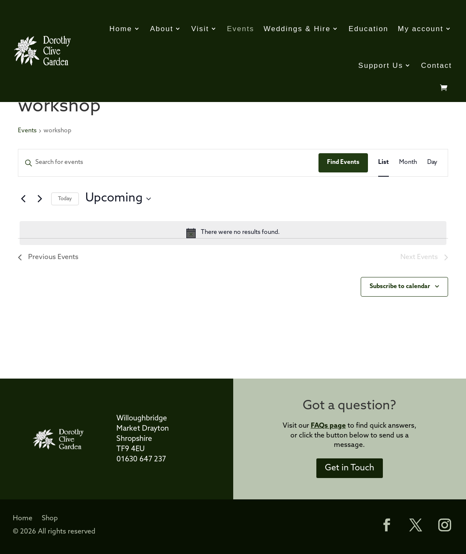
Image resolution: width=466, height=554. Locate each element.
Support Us (380, 65)
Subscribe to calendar (400, 286)
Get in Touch (349, 468)
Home (121, 29)
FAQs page (328, 426)
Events (240, 29)
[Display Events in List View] (383, 162)
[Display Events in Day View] (432, 162)
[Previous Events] (23, 199)
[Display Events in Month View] (408, 162)
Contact (436, 65)
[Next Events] (40, 199)
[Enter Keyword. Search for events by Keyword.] (168, 162)
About (161, 29)
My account (420, 29)
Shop (50, 519)
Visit (200, 29)
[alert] (233, 233)
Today (65, 198)
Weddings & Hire (296, 29)
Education (368, 29)
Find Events (343, 162)
